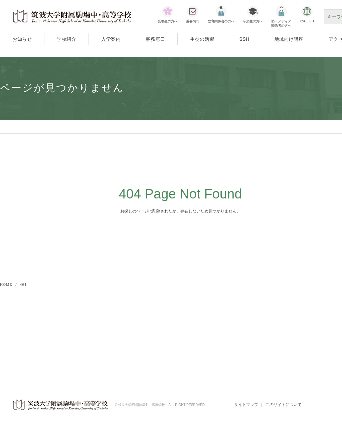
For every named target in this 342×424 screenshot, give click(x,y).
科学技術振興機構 (208, 338)
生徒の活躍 (202, 39)
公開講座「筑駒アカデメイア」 (102, 335)
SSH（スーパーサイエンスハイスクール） (113, 344)
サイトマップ (246, 405)
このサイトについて (284, 405)
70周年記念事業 (87, 353)
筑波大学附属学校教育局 (306, 338)
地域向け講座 (289, 39)
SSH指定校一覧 (206, 356)
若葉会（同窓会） (299, 347)
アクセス (8, 353)
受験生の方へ (168, 21)
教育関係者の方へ (221, 21)
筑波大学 (290, 329)
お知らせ (22, 39)
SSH (244, 39)
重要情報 (192, 21)
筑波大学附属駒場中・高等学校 (72, 16)
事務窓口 (155, 39)
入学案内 (111, 39)
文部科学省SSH (199, 329)
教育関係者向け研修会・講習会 (102, 327)
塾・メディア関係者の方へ (281, 23)
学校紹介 (66, 39)
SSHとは (199, 347)
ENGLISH (307, 21)
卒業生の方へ (253, 21)
